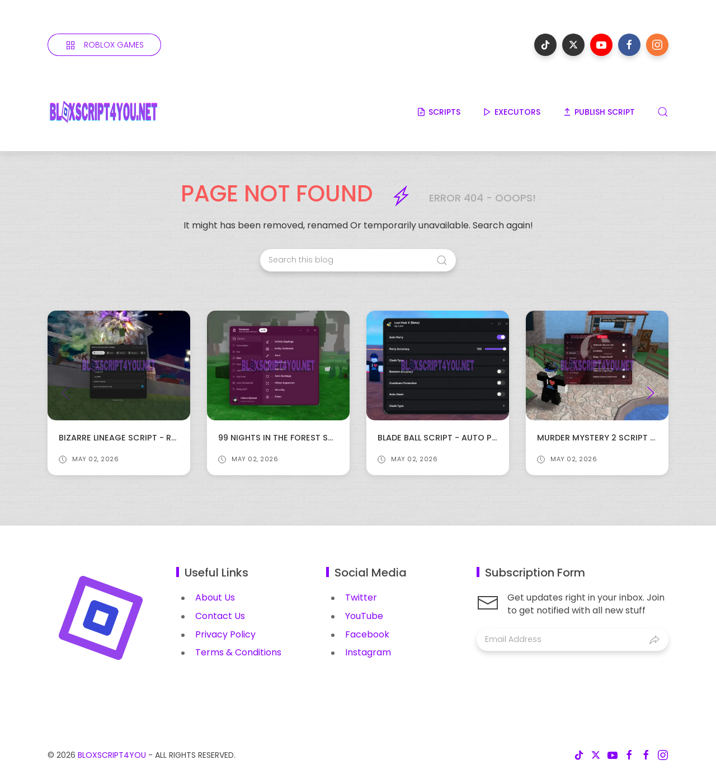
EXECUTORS (511, 112)
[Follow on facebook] (629, 45)
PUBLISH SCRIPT (599, 112)
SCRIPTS (438, 112)
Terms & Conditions (238, 652)
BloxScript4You (112, 755)
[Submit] (654, 640)
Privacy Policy (225, 634)
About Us (215, 597)
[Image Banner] (101, 617)
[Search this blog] (358, 260)
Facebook (367, 634)
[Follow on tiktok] (545, 45)
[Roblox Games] (104, 45)
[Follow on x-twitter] (573, 45)
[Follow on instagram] (657, 45)
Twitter (361, 597)
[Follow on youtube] (601, 45)
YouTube (364, 615)
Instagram (368, 652)
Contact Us (220, 615)
